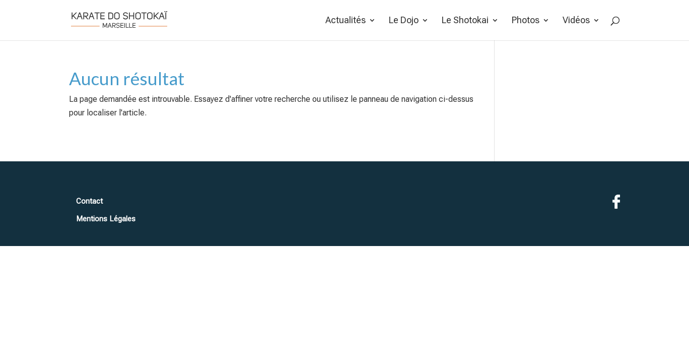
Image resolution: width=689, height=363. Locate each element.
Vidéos (576, 21)
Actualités (345, 21)
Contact (89, 201)
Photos (525, 21)
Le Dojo (404, 21)
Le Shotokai (465, 21)
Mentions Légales (105, 218)
